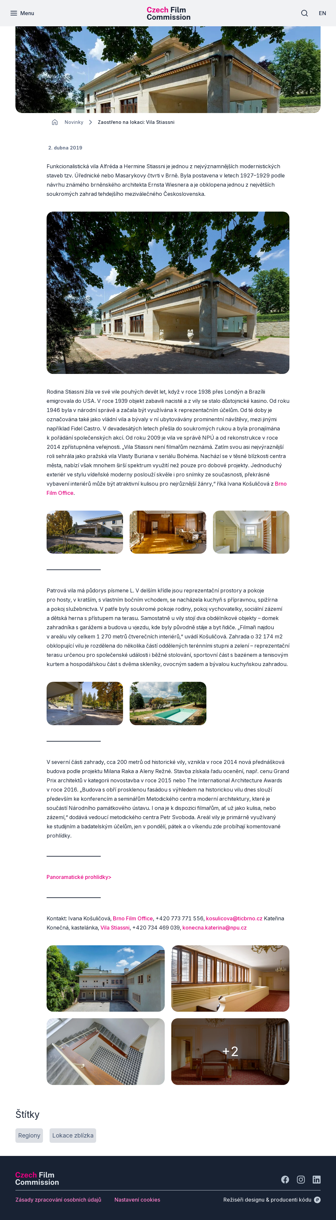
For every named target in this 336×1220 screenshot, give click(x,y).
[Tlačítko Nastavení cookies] (137, 1200)
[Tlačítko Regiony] (29, 1135)
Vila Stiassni (115, 927)
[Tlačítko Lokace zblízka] (73, 1135)
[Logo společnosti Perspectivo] (37, 1183)
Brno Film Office (133, 918)
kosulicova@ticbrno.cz (234, 918)
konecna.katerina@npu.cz (214, 927)
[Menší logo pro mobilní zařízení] (168, 17)
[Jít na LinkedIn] (317, 1179)
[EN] (322, 13)
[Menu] (22, 13)
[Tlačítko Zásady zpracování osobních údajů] (58, 1200)
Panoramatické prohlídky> (79, 877)
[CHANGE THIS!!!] (54, 122)
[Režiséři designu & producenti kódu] (272, 1200)
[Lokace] (74, 122)
